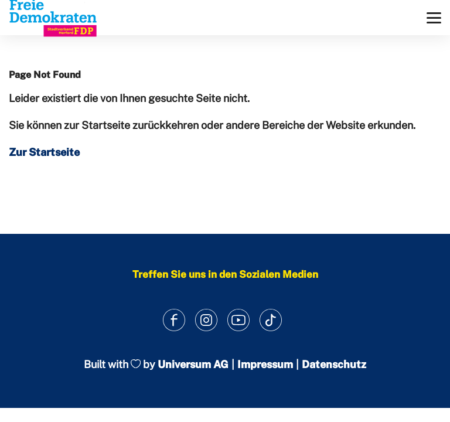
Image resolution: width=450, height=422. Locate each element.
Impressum (265, 364)
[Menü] (434, 18)
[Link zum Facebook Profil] (174, 320)
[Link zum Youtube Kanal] (238, 320)
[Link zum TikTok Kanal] (270, 320)
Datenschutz (334, 364)
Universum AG (193, 364)
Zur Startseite (44, 152)
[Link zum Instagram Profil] (206, 320)
